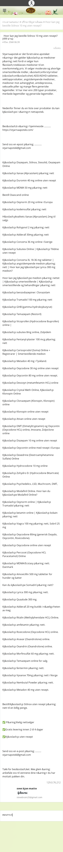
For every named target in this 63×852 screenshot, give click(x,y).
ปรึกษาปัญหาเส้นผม (32, 22)
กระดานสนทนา (10, 22)
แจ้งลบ (57, 48)
